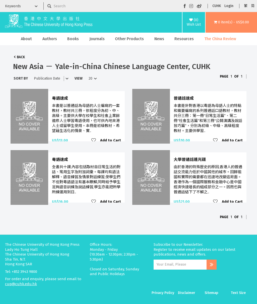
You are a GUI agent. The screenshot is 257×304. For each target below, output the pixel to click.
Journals (97, 38)
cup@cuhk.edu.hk (21, 284)
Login (228, 6)
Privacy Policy (163, 293)
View (79, 78)
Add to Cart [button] (110, 140)
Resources (184, 38)
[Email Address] (180, 265)
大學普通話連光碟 (190, 159)
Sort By (21, 78)
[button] (231, 22)
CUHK (216, 6)
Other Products (129, 38)
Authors (49, 38)
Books (73, 38)
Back (21, 57)
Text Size (238, 293)
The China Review (220, 38)
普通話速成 (184, 98)
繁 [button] (245, 6)
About (26, 38)
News (159, 38)
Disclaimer (186, 293)
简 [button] (252, 6)
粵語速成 (60, 98)
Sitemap (211, 293)
